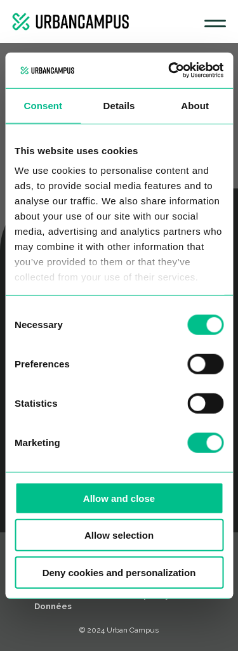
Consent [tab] (42, 105)
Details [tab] (119, 105)
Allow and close (119, 497)
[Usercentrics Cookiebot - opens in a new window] (169, 70)
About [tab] (195, 105)
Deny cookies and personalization (119, 572)
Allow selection (119, 535)
